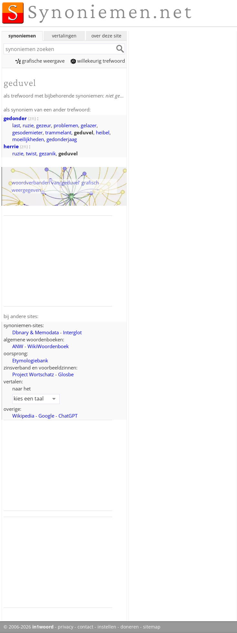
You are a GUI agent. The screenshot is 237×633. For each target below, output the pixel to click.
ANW (17, 346)
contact (85, 627)
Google (46, 415)
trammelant (58, 132)
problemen (66, 125)
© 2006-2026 (29, 627)
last (16, 125)
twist (31, 153)
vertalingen (64, 36)
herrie (11, 146)
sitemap (151, 627)
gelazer (89, 125)
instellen (107, 627)
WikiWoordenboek (48, 346)
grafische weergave (40, 60)
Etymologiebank (30, 360)
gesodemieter (27, 132)
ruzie (28, 125)
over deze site (106, 36)
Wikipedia (23, 415)
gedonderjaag (61, 139)
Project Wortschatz (33, 374)
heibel (102, 132)
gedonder (15, 118)
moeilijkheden (28, 139)
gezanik (47, 153)
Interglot (72, 332)
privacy (65, 627)
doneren (129, 627)
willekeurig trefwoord (98, 60)
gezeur (43, 125)
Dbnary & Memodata (35, 332)
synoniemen (22, 36)
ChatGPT (67, 415)
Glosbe (66, 374)
